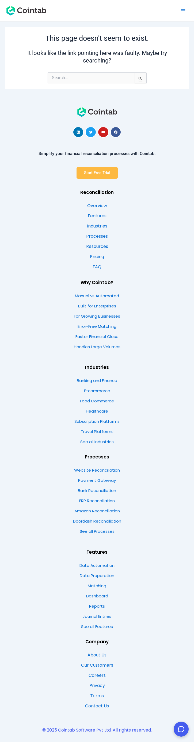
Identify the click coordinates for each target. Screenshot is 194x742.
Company (97, 641)
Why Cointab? (97, 282)
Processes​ (97, 457)
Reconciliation (97, 192)
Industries (97, 367)
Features (97, 552)
